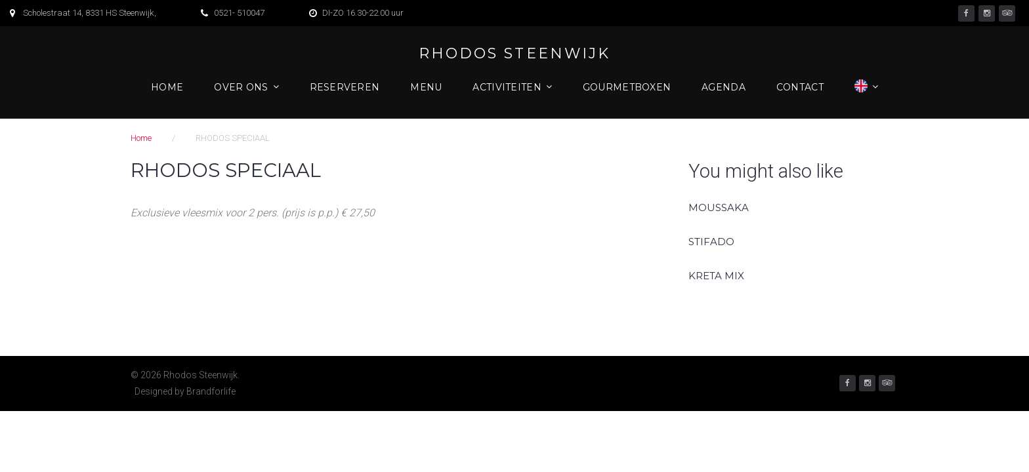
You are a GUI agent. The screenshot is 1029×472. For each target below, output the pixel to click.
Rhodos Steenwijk (514, 54)
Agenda (724, 87)
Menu (426, 87)
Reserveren (345, 87)
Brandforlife (211, 391)
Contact (800, 87)
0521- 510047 (239, 13)
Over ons (241, 87)
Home (167, 87)
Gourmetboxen (627, 87)
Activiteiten (506, 87)
